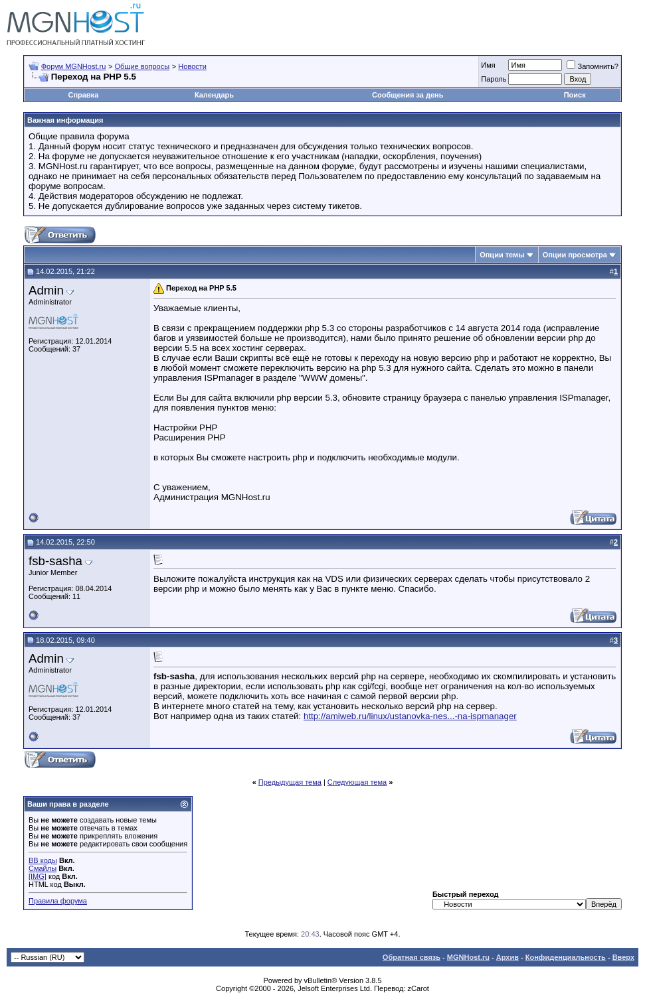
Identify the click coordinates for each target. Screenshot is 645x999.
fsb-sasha (55, 561)
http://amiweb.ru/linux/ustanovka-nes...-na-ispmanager (410, 716)
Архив (507, 957)
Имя (488, 65)
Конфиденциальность (565, 957)
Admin (46, 290)
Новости (192, 66)
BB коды (43, 860)
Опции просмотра (575, 255)
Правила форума (58, 901)
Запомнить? (592, 66)
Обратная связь (411, 957)
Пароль (493, 79)
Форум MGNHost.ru (73, 66)
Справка (83, 95)
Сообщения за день (407, 95)
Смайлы (42, 868)
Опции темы (502, 255)
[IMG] (37, 876)
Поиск (575, 95)
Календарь (214, 95)
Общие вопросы (141, 66)
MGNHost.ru (468, 957)
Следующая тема (357, 782)
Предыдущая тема (290, 782)
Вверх (623, 957)
